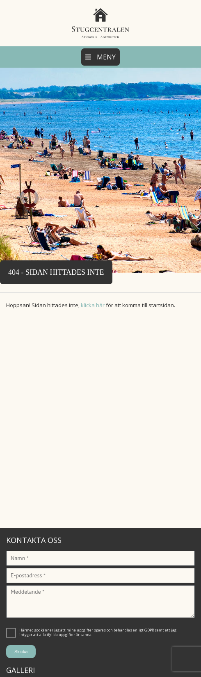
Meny (100, 57)
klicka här (93, 305)
